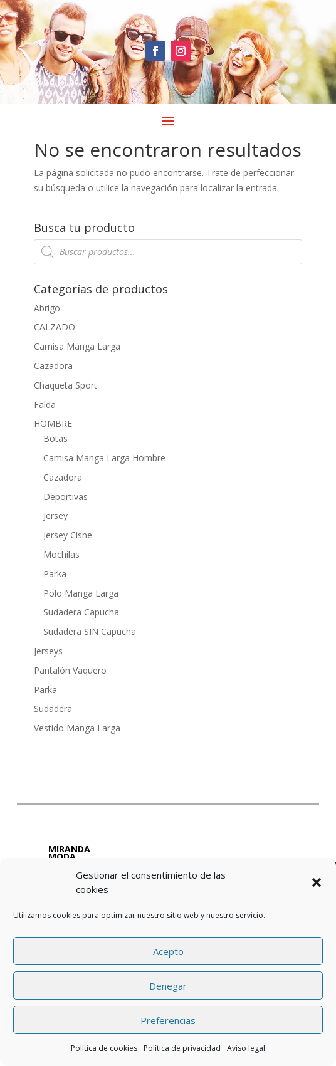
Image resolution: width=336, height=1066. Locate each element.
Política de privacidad (182, 1048)
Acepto (168, 951)
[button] (316, 882)
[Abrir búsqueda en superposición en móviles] (168, 251)
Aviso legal (246, 1048)
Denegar (168, 986)
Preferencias (168, 1020)
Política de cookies (104, 1048)
